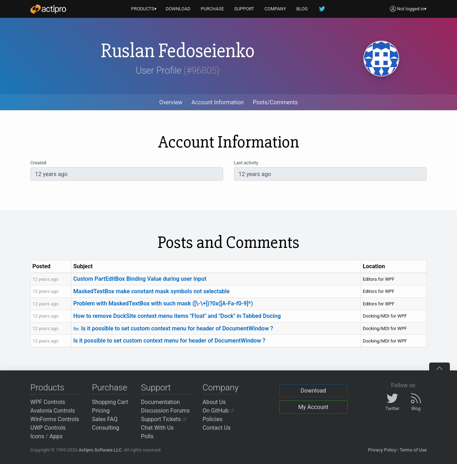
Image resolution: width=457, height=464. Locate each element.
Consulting (105, 427)
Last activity (246, 162)
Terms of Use (413, 450)
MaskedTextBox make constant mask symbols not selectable (151, 291)
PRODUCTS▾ (144, 8)
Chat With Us (157, 427)
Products (47, 388)
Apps (56, 436)
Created (38, 162)
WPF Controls (47, 402)
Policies (212, 419)
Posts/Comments (275, 102)
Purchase (109, 388)
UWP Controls (48, 427)
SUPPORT (244, 8)
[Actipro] (48, 9)
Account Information (217, 102)
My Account (313, 407)
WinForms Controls (54, 419)
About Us (214, 402)
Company (220, 388)
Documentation (160, 402)
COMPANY (275, 8)
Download (313, 390)
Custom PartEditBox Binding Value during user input (139, 278)
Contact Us (216, 427)
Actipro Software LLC (100, 450)
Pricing (101, 410)
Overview (170, 102)
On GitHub (218, 410)
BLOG (302, 8)
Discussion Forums (165, 410)
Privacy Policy (382, 450)
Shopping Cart (110, 402)
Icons (37, 436)
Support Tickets (163, 419)
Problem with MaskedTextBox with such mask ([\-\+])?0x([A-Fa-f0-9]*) (163, 303)
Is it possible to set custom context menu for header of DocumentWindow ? (173, 328)
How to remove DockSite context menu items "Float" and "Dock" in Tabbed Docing (177, 316)
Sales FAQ (105, 419)
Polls (147, 436)
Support (156, 388)
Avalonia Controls (52, 410)
